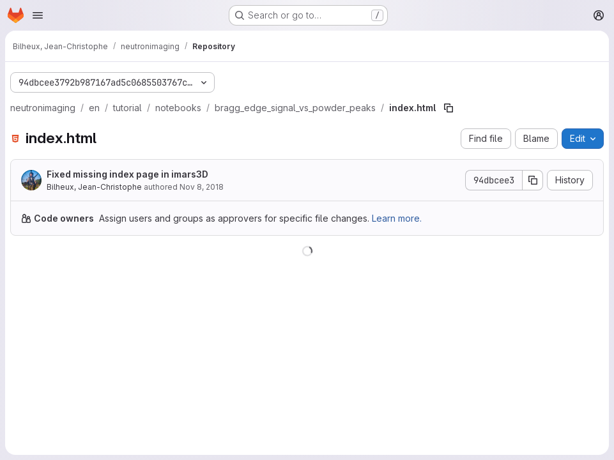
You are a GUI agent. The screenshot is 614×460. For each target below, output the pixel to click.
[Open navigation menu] (37, 15)
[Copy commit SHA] (533, 180)
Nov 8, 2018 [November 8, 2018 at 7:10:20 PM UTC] (202, 187)
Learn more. (397, 218)
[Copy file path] (448, 108)
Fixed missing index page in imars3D (127, 174)
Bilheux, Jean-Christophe (94, 187)
